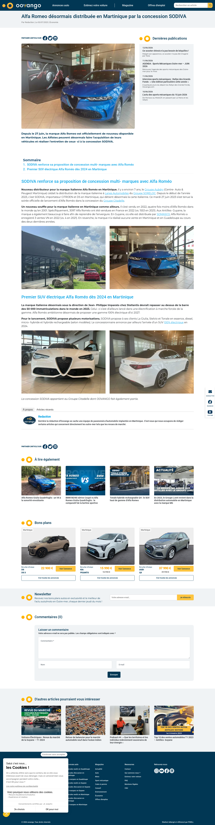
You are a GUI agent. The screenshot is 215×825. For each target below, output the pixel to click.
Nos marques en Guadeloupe (77, 779)
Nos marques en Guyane (75, 791)
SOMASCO (163, 214)
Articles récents (44, 409)
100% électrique (174, 322)
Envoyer (114, 674)
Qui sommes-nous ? (132, 773)
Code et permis (101, 784)
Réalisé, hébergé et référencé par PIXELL (178, 822)
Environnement (101, 792)
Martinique (27, 530)
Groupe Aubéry (154, 189)
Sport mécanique (101, 781)
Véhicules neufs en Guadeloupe (78, 769)
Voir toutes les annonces (48, 578)
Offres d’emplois (101, 799)
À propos (28, 409)
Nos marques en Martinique (76, 805)
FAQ (126, 781)
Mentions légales (131, 784)
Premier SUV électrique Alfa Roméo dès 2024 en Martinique (67, 169)
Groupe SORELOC (144, 193)
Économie (54, 22)
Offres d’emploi (156, 5)
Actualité (98, 769)
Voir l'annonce (65, 569)
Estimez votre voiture (95, 5)
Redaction (44, 416)
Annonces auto (60, 5)
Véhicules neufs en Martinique (77, 794)
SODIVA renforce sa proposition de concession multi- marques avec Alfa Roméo (80, 164)
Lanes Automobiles (117, 193)
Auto (97, 773)
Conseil (98, 788)
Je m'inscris (185, 597)
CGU (126, 788)
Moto (97, 777)
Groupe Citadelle (114, 200)
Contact (128, 769)
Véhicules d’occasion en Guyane (78, 787)
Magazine (127, 5)
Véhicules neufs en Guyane (76, 783)
